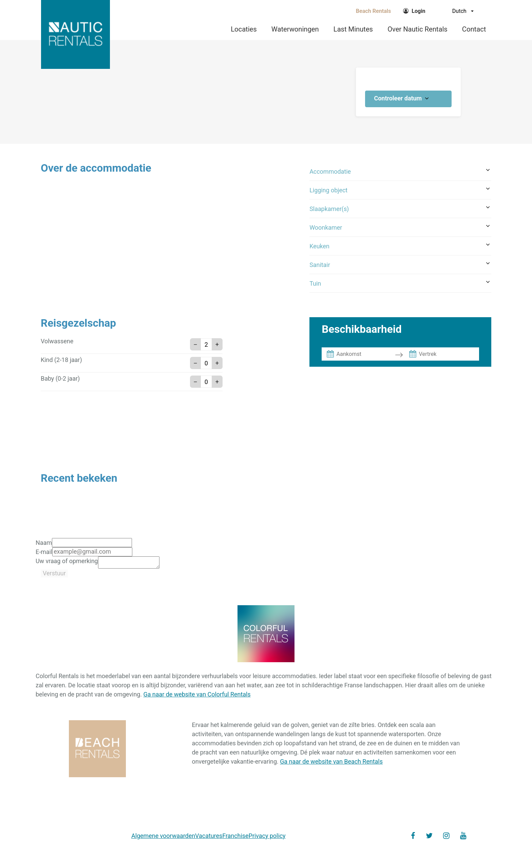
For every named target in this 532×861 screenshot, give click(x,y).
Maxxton (453, 847)
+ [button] (217, 344)
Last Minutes (353, 29)
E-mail (44, 551)
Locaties (243, 29)
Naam (44, 542)
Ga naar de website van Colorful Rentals (196, 696)
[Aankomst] (365, 354)
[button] (400, 171)
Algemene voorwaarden (163, 837)
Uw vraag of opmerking (67, 561)
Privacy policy (267, 837)
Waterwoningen (295, 29)
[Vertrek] (447, 354)
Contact (474, 29)
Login (418, 11)
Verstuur (54, 575)
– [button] (195, 344)
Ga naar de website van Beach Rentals (331, 763)
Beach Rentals (373, 11)
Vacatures (208, 837)
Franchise (235, 837)
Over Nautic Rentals (417, 29)
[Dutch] (453, 11)
